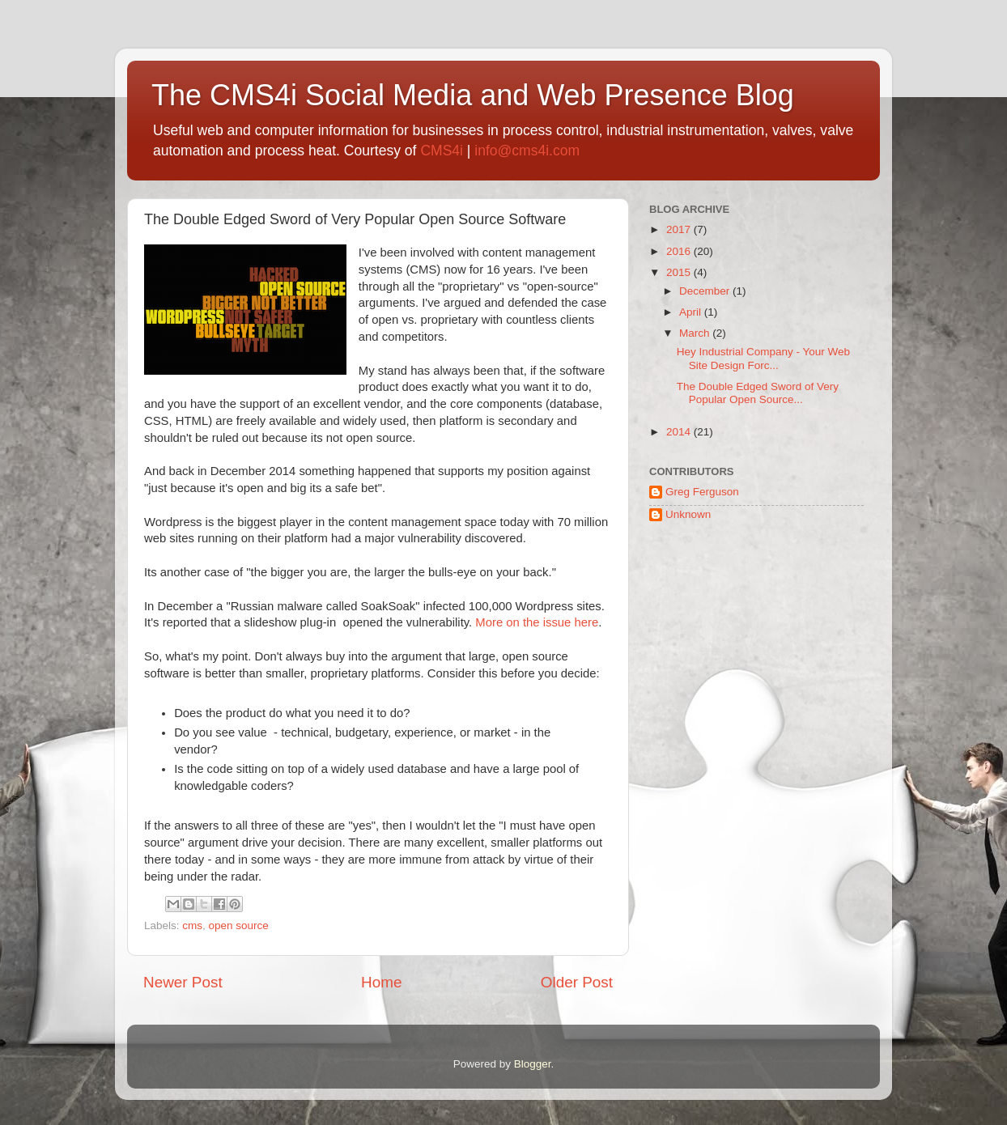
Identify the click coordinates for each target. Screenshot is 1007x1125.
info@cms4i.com (527, 150)
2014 (680, 432)
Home (381, 982)
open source (239, 925)
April (691, 312)
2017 (680, 229)
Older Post (577, 982)
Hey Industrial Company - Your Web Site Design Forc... (763, 358)
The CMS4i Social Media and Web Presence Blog (472, 95)
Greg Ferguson (702, 492)
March (695, 333)
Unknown (688, 514)
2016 (680, 251)
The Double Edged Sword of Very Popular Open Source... (758, 392)
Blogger (532, 1064)
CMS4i (441, 150)
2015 (680, 272)
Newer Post (183, 982)
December (706, 291)
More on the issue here (536, 622)
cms (192, 925)
